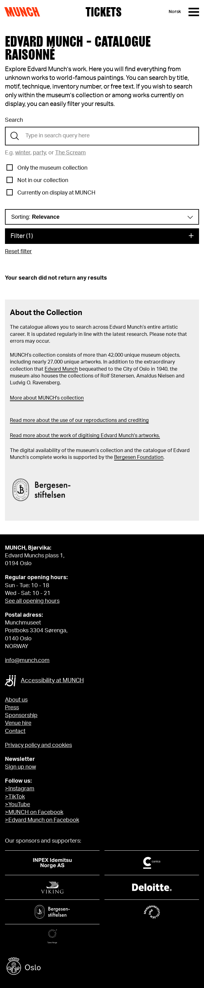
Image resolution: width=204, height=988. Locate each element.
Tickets (104, 11)
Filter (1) (22, 236)
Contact (15, 731)
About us (16, 700)
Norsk (175, 12)
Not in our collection (42, 180)
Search (14, 120)
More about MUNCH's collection (47, 398)
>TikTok (15, 797)
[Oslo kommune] (102, 967)
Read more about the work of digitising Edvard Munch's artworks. (85, 435)
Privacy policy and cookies (38, 745)
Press (12, 708)
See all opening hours (32, 601)
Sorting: (35, 217)
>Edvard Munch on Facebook (42, 820)
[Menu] (193, 12)
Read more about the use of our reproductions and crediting (79, 420)
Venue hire (18, 723)
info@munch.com (27, 660)
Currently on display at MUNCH (56, 193)
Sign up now (20, 767)
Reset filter (18, 251)
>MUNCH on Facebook (34, 812)
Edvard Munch (61, 369)
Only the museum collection (52, 168)
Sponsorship (21, 715)
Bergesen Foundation (138, 457)
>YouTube (17, 804)
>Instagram (19, 789)
